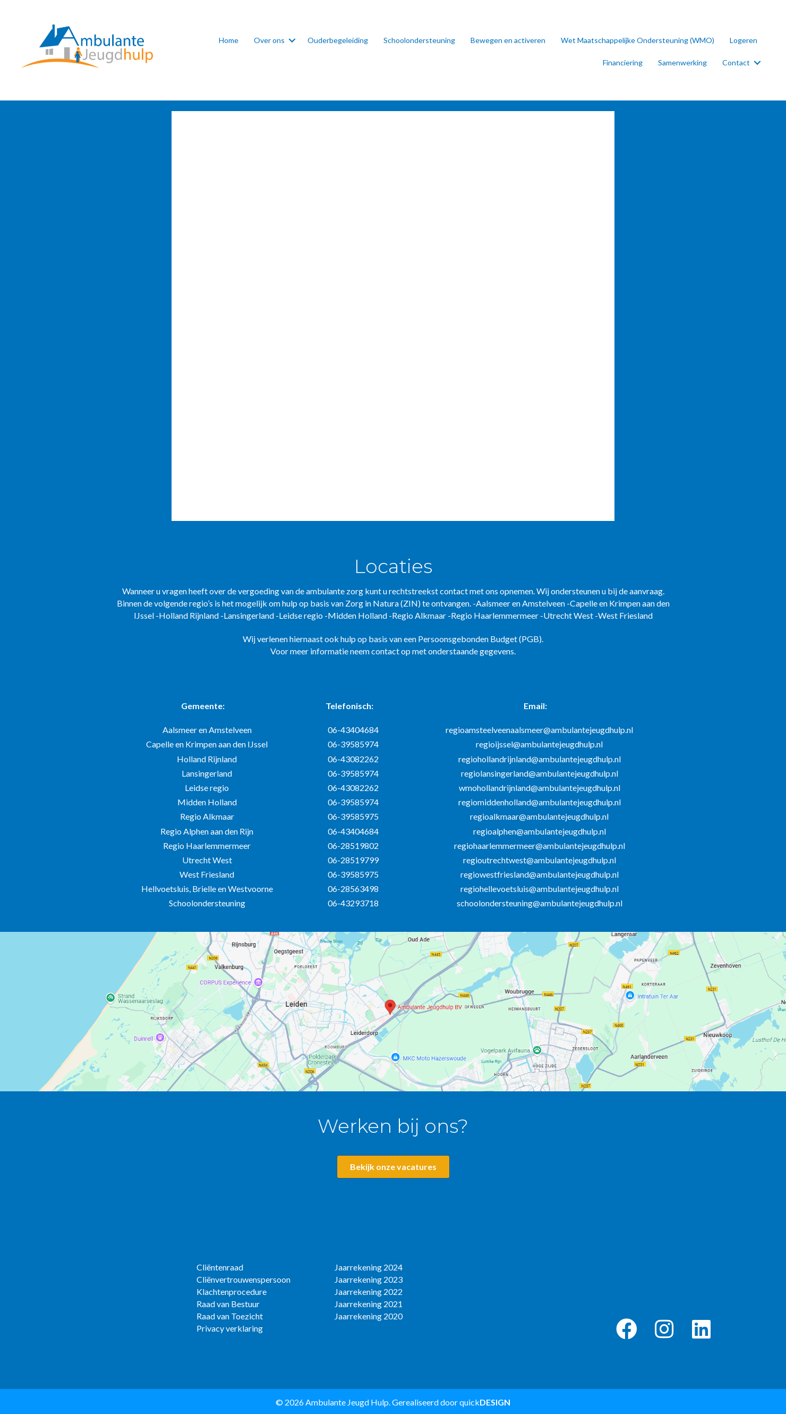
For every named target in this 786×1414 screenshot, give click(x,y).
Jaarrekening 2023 (369, 1279)
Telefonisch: (349, 706)
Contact (736, 62)
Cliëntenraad (219, 1267)
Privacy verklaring (229, 1328)
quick (484, 1402)
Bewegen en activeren (508, 40)
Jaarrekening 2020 (369, 1316)
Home (228, 40)
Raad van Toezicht (229, 1316)
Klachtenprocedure (231, 1291)
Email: (535, 706)
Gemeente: (203, 706)
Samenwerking (682, 62)
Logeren (743, 40)
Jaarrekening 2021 (369, 1304)
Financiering (623, 62)
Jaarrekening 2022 (369, 1291)
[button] (627, 1329)
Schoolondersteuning (419, 40)
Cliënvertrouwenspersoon (243, 1279)
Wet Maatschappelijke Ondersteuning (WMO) (637, 40)
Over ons (269, 40)
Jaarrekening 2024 (369, 1267)
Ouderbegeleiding (337, 40)
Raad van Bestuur (228, 1304)
